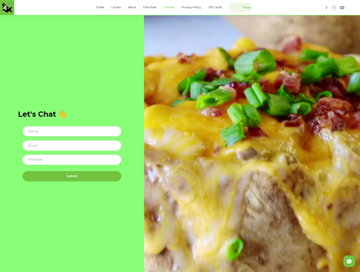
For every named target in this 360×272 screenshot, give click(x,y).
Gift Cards (215, 7)
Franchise (150, 7)
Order (100, 7)
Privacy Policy (191, 7)
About (132, 7)
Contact (169, 7)
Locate (116, 7)
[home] (7, 7)
